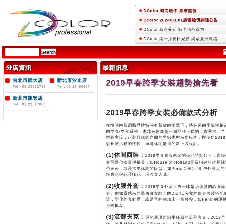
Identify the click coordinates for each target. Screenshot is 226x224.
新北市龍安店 (28, 97)
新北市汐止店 (72, 80)
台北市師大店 (28, 80)
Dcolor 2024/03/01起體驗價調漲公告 (180, 20)
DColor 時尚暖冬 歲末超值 (170, 10)
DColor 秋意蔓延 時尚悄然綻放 (173, 29)
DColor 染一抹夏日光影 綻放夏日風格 (180, 38)
